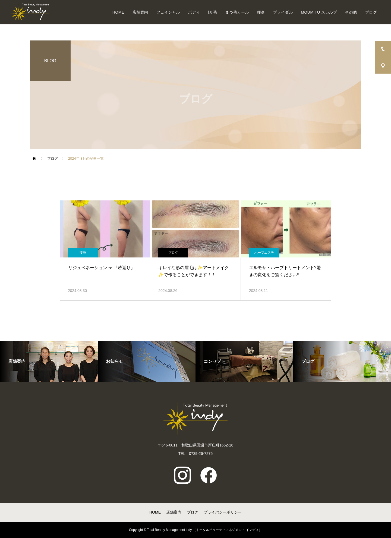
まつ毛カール (237, 12)
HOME (118, 12)
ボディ (194, 12)
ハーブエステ (264, 252)
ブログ (371, 12)
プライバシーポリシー (223, 512)
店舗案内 (140, 12)
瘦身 (261, 12)
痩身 (83, 252)
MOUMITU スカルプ (319, 12)
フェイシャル (168, 12)
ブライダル (283, 12)
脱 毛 (212, 12)
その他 (351, 12)
